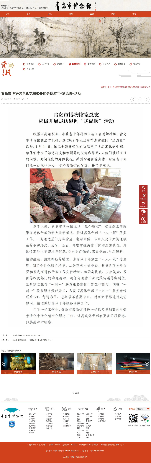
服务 (25, 14)
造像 (78, 435)
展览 (68, 14)
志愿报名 (143, 206)
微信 (143, 214)
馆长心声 (32, 414)
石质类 (88, 426)
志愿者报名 (102, 421)
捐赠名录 (49, 426)
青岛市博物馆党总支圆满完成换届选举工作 (22, 335)
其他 (78, 437)
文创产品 (32, 421)
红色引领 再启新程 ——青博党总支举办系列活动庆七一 (26, 340)
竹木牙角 (89, 421)
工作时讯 (49, 416)
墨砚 (87, 428)
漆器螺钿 (80, 426)
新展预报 (66, 416)
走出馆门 (66, 423)
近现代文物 (90, 435)
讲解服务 (143, 199)
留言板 (31, 433)
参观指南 (32, 428)
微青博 (143, 222)
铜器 (87, 423)
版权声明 (42, 445)
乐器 (87, 430)
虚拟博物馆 (67, 426)
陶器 (87, 433)
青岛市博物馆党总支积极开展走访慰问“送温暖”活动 (131, 87)
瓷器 (78, 419)
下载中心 (49, 423)
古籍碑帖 (80, 423)
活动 (110, 14)
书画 (78, 416)
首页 (7, 14)
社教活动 (101, 414)
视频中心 (49, 428)
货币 (87, 419)
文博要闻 (49, 414)
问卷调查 (32, 423)
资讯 (46, 14)
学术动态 (118, 414)
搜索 (143, 191)
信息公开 (49, 419)
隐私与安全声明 (54, 445)
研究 (131, 14)
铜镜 (78, 421)
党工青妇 (49, 421)
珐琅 (78, 433)
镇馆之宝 (80, 414)
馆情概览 (32, 416)
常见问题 (32, 430)
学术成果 (118, 419)
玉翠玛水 (89, 416)
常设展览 (66, 414)
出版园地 (118, 416)
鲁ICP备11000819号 (97, 451)
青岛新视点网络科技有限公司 (111, 445)
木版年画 (80, 430)
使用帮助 (32, 445)
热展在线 (66, 419)
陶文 (87, 437)
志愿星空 (101, 416)
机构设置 (32, 426)
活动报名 (101, 419)
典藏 (89, 14)
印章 (78, 428)
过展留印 (66, 421)
